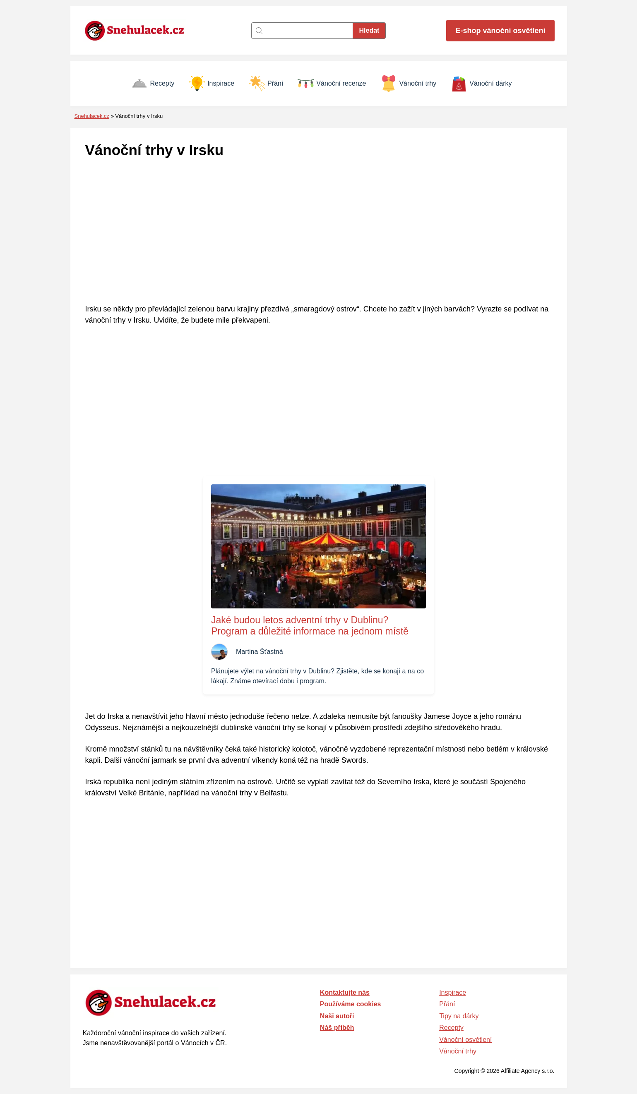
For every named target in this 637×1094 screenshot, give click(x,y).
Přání (266, 83)
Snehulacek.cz (92, 116)
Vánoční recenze (332, 83)
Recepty (152, 83)
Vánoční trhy (408, 83)
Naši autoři (337, 1016)
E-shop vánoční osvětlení (500, 30)
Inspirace (211, 83)
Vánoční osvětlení (465, 1039)
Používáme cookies (350, 1004)
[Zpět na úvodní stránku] (139, 30)
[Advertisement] (318, 232)
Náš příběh (337, 1027)
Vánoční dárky (481, 83)
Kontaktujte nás (345, 992)
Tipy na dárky (458, 1016)
